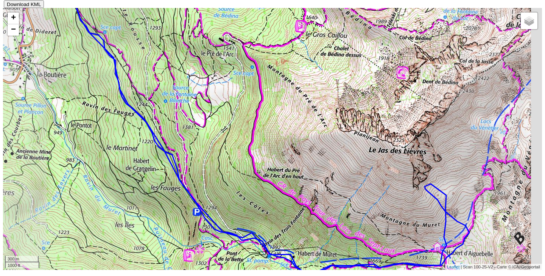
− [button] (13, 30)
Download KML (24, 4)
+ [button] (13, 18)
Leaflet (453, 267)
